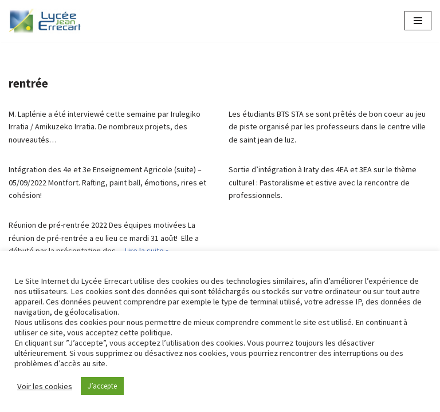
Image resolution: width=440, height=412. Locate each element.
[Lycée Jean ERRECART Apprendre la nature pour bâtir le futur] (45, 21)
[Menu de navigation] (417, 20)
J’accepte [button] (102, 386)
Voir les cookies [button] (44, 386)
